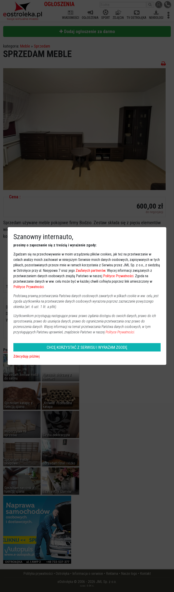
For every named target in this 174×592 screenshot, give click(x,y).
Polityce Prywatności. (120, 332)
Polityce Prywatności (118, 276)
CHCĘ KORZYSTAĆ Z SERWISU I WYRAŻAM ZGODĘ (87, 347)
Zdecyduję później (26, 356)
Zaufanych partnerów (90, 270)
